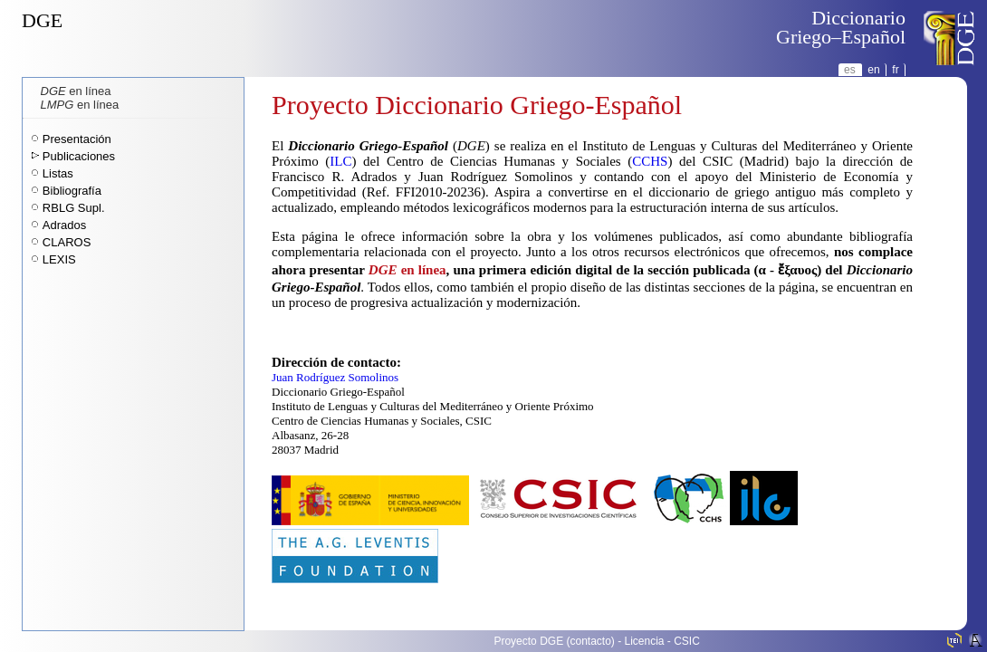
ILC (340, 161)
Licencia (645, 641)
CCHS (649, 161)
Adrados (64, 225)
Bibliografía (72, 190)
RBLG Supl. (74, 208)
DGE (42, 20)
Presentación (77, 139)
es (850, 69)
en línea (76, 91)
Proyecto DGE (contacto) (554, 641)
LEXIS (59, 259)
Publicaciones (79, 156)
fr (895, 69)
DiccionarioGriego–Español (841, 27)
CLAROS (67, 242)
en (873, 69)
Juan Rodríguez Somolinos (335, 377)
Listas (58, 173)
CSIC (687, 641)
